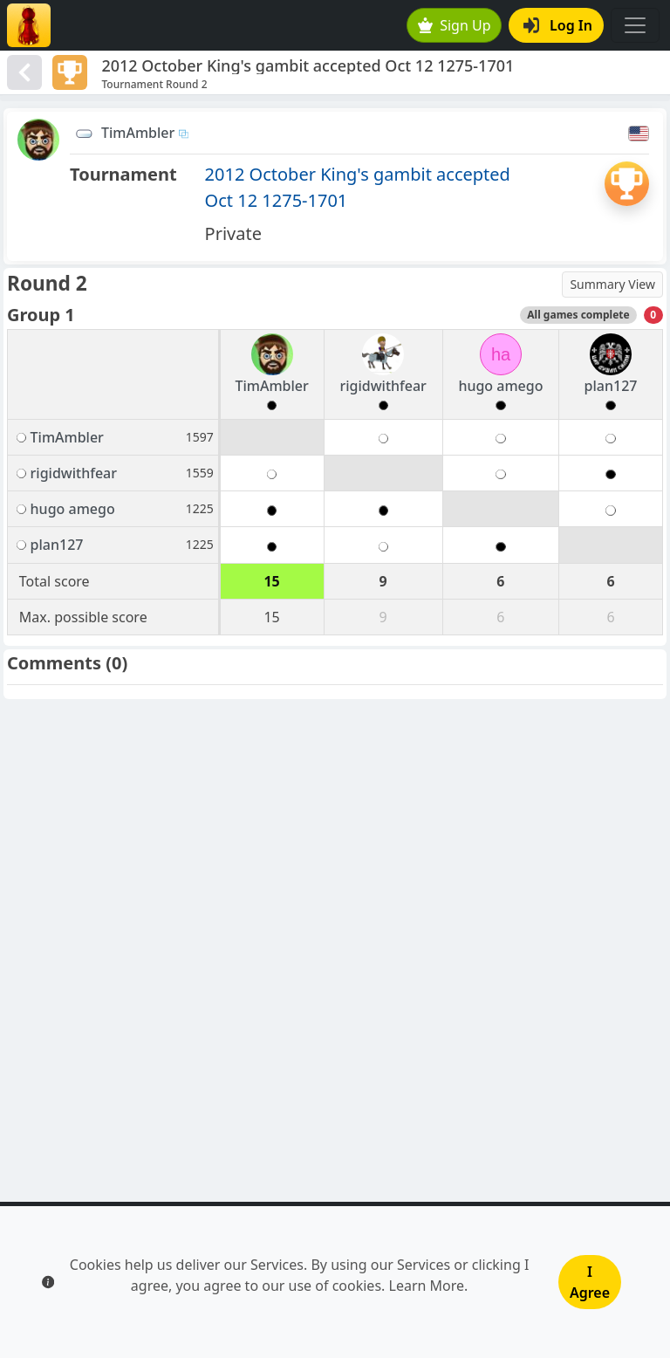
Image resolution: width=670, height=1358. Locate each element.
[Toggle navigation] (635, 25)
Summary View (612, 284)
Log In (557, 25)
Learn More (427, 1285)
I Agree (590, 1282)
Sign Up (454, 25)
